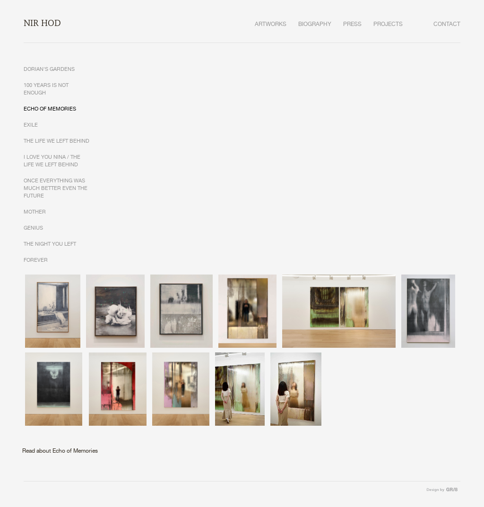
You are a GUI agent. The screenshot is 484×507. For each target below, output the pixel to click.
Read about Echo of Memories (60, 451)
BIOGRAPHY (314, 24)
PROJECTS (388, 24)
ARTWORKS (270, 24)
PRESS (352, 24)
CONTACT (446, 24)
